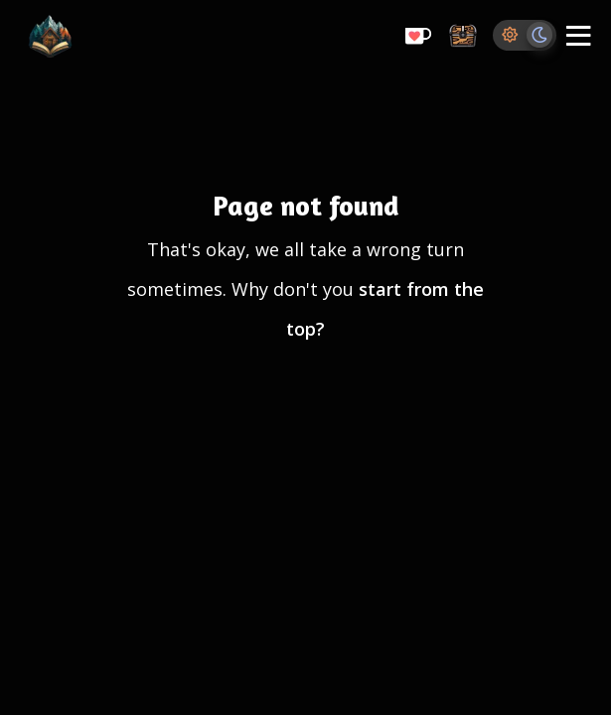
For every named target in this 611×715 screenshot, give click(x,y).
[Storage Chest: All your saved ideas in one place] (463, 37)
